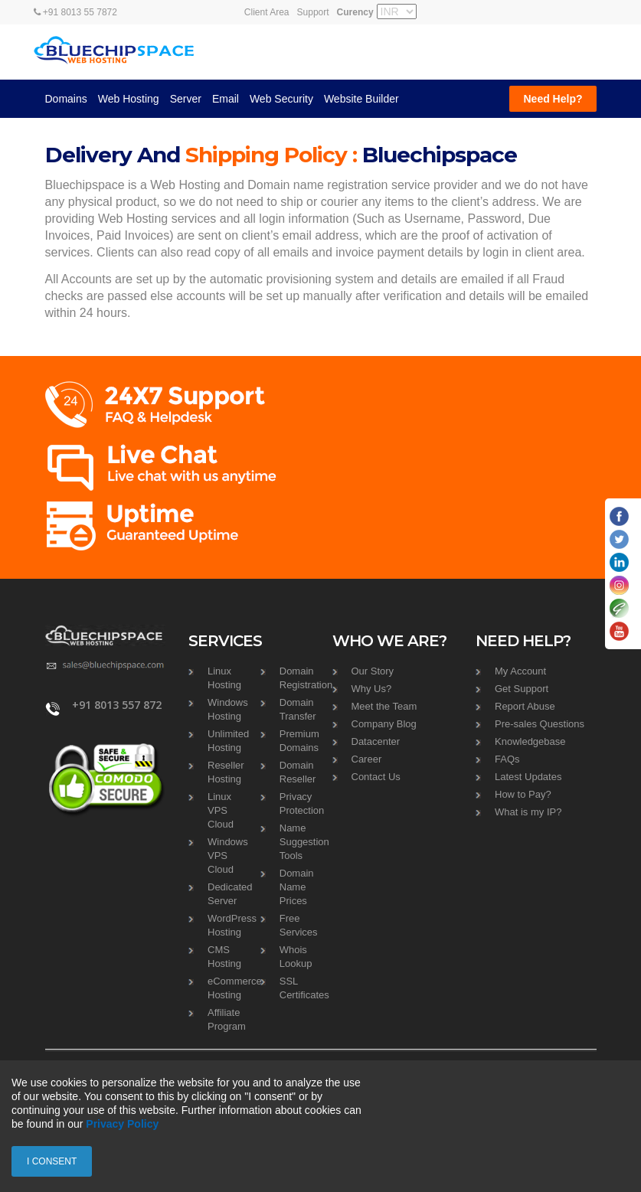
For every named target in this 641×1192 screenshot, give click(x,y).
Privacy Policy (122, 1124)
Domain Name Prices (297, 886)
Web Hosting (128, 99)
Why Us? (372, 688)
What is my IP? (528, 812)
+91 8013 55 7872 (75, 12)
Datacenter (376, 741)
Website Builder (361, 99)
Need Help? (552, 99)
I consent (52, 1161)
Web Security (281, 99)
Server (185, 99)
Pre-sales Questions (539, 724)
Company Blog (384, 724)
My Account (520, 671)
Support (313, 12)
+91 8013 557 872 (117, 705)
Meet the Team (384, 706)
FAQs (507, 759)
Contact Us (376, 776)
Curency (355, 12)
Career (367, 759)
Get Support (521, 688)
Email (225, 99)
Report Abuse (525, 706)
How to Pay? (523, 794)
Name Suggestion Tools (304, 841)
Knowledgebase (530, 741)
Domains (66, 99)
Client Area (266, 12)
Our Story (373, 671)
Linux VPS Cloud (221, 810)
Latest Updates (528, 776)
